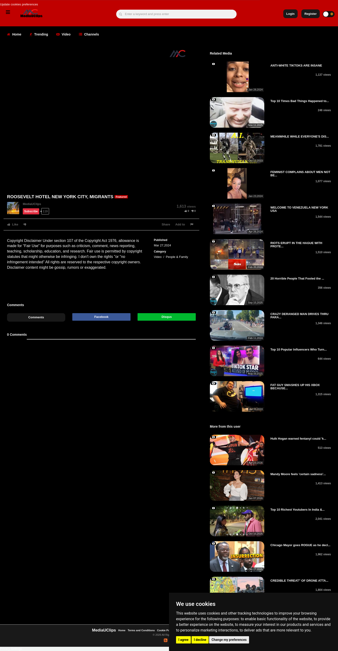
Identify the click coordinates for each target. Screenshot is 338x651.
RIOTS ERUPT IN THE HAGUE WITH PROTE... (296, 244)
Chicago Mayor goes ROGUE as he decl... (300, 545)
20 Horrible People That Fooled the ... (297, 278)
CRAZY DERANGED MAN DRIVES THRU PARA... (299, 315)
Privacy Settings (11, 649)
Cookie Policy (166, 630)
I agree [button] (183, 640)
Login (290, 14)
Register (310, 14)
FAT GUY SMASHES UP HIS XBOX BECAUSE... (295, 386)
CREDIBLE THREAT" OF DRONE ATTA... (299, 580)
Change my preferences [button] (228, 640)
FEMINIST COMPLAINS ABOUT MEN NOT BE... (300, 173)
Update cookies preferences (19, 4)
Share (166, 224)
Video (63, 34)
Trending (39, 34)
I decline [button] (200, 640)
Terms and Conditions (141, 630)
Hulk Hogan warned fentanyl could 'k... (298, 438)
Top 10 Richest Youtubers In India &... (297, 509)
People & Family (177, 257)
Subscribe (31, 211)
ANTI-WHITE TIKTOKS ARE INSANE (296, 65)
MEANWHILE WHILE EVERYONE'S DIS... (299, 136)
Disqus (166, 317)
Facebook (101, 317)
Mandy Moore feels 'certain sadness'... (298, 474)
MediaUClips (32, 204)
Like (12, 224)
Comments (36, 317)
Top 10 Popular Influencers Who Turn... (298, 349)
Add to (180, 224)
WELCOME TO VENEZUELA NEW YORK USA (299, 209)
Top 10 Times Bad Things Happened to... (299, 101)
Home (14, 34)
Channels (89, 34)
